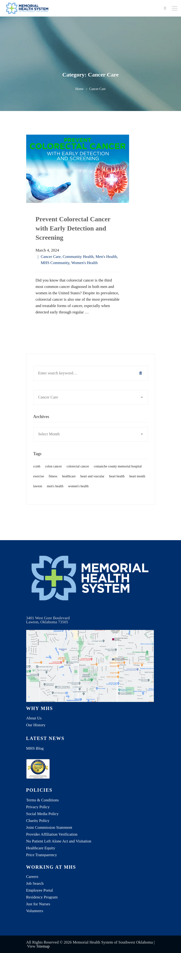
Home (79, 89)
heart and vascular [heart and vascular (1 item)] (92, 483)
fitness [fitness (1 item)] (53, 483)
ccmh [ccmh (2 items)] (36, 473)
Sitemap (43, 946)
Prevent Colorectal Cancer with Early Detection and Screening (73, 228)
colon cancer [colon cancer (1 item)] (53, 473)
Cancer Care (51, 256)
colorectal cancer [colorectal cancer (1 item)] (78, 473)
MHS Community (55, 263)
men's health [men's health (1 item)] (55, 493)
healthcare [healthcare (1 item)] (69, 483)
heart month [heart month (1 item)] (137, 483)
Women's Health (84, 263)
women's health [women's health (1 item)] (78, 493)
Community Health (78, 256)
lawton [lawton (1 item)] (37, 493)
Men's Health (106, 256)
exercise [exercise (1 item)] (38, 483)
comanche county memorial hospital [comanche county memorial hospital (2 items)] (118, 473)
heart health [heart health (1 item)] (117, 483)
